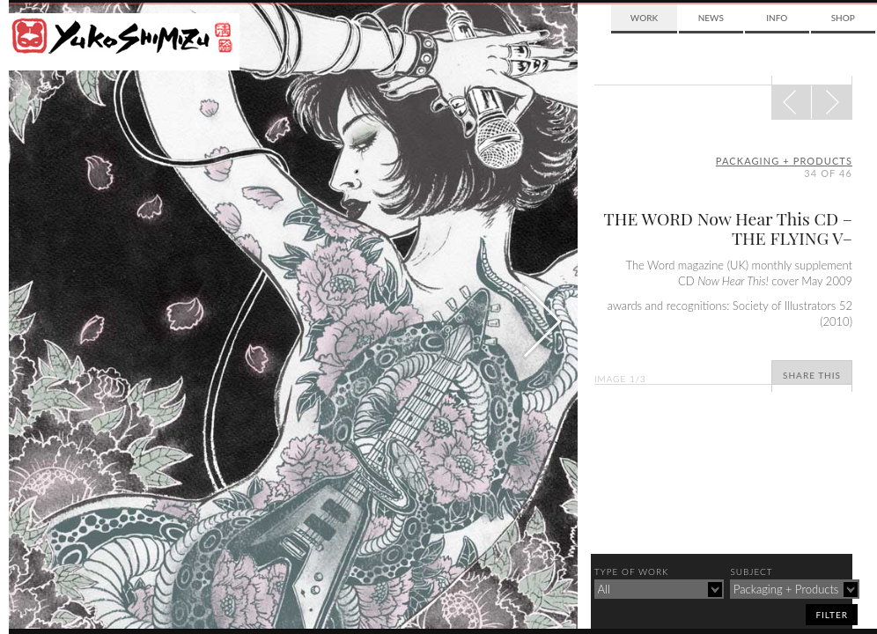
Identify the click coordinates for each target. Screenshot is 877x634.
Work (644, 17)
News (711, 17)
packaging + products (784, 160)
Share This (812, 375)
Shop (843, 17)
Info (776, 17)
